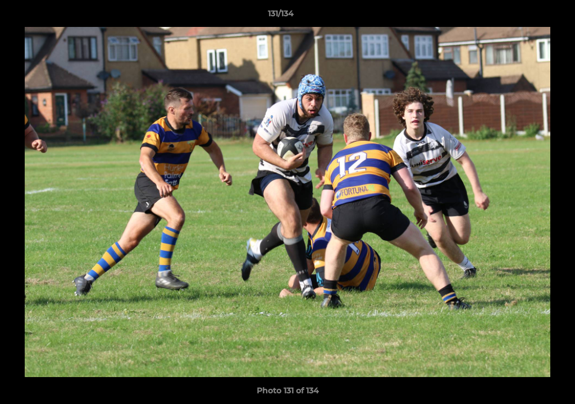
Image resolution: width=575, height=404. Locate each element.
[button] (528, 16)
